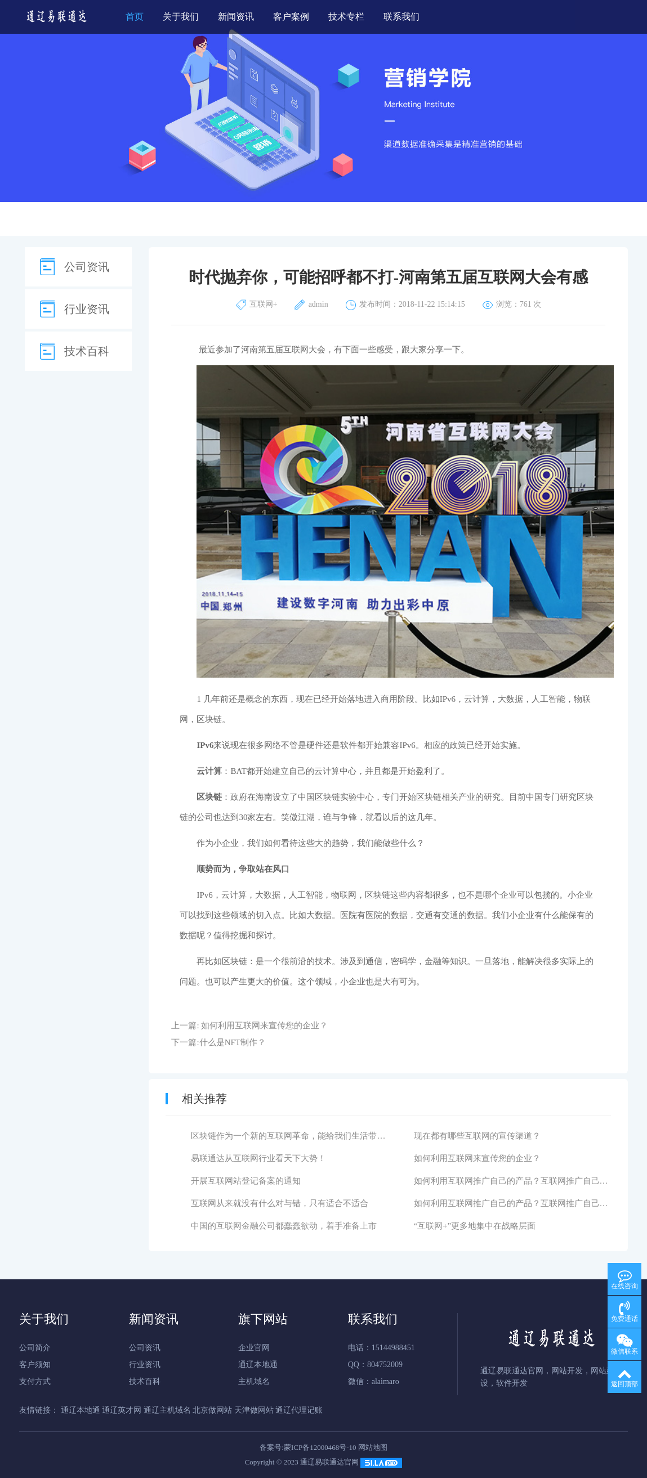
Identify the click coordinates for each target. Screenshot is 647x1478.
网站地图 (372, 1447)
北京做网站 (212, 1410)
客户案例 (291, 16)
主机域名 (254, 1381)
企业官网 (254, 1347)
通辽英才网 (121, 1410)
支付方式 (35, 1381)
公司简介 (35, 1347)
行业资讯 (86, 309)
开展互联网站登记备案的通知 (246, 1180)
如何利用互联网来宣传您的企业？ (264, 1025)
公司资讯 (86, 267)
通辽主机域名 (167, 1410)
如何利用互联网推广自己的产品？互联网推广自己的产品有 (523, 1180)
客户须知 (35, 1364)
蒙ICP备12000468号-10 (320, 1447)
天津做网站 (254, 1410)
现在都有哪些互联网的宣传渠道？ (477, 1135)
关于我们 (181, 16)
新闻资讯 (236, 16)
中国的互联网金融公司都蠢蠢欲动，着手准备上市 (284, 1225)
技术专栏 (346, 16)
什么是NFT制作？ (232, 1042)
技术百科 (86, 351)
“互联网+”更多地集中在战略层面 (475, 1225)
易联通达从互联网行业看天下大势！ (258, 1158)
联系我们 (401, 16)
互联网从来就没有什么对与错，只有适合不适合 (279, 1203)
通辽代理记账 (299, 1410)
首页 (135, 16)
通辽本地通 (258, 1364)
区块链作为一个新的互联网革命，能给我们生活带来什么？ (300, 1135)
